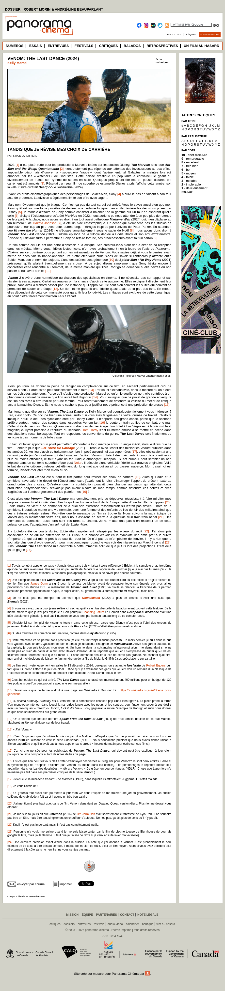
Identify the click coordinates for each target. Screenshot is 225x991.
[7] (59, 223)
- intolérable (191, 184)
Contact (127, 914)
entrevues (84, 924)
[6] (16, 215)
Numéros (14, 46)
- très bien (189, 166)
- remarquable (192, 158)
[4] (119, 194)
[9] (155, 238)
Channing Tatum (93, 612)
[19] (84, 492)
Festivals (84, 46)
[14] (95, 397)
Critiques (108, 46)
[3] (42, 183)
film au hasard (166, 924)
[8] (131, 230)
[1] (17, 165)
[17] (134, 451)
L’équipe (191, 34)
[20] (168, 502)
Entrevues (58, 46)
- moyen (188, 173)
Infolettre (174, 34)
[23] (168, 542)
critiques (55, 924)
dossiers (69, 924)
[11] (48, 271)
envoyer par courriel (31, 884)
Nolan (78, 463)
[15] (166, 404)
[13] (91, 390)
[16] (102, 422)
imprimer (66, 884)
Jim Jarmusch (86, 814)
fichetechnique (162, 61)
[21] (160, 517)
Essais (35, 46)
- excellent (190, 162)
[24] (28, 550)
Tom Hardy (90, 430)
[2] (62, 168)
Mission (72, 914)
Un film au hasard (201, 46)
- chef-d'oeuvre (194, 155)
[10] (111, 260)
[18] (137, 477)
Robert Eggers (155, 665)
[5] (20, 212)
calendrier (132, 924)
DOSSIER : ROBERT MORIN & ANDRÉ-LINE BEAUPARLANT (54, 9)
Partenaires (106, 914)
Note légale (147, 914)
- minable (189, 181)
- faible (187, 177)
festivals (99, 924)
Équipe (87, 914)
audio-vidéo (115, 924)
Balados (132, 46)
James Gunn (39, 583)
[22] (146, 531)
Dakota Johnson (44, 223)
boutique (147, 924)
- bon (186, 169)
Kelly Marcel (17, 63)
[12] (55, 289)
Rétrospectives (162, 46)
